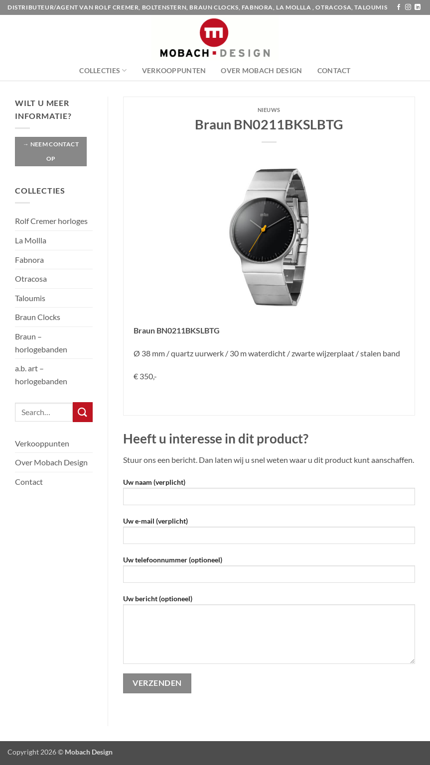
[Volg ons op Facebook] (399, 7)
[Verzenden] (83, 412)
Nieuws (269, 110)
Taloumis (30, 298)
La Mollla (30, 240)
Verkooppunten (174, 70)
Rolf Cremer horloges (51, 220)
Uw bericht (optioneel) (269, 632)
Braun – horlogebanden (41, 342)
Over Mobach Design (261, 70)
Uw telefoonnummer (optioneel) (269, 572)
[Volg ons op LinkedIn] (418, 7)
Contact (334, 70)
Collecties (103, 70)
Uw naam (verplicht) (269, 495)
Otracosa (31, 278)
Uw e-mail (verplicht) (269, 534)
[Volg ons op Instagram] (408, 7)
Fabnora (29, 259)
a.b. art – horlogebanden (41, 374)
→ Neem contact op (51, 151)
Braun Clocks (37, 317)
